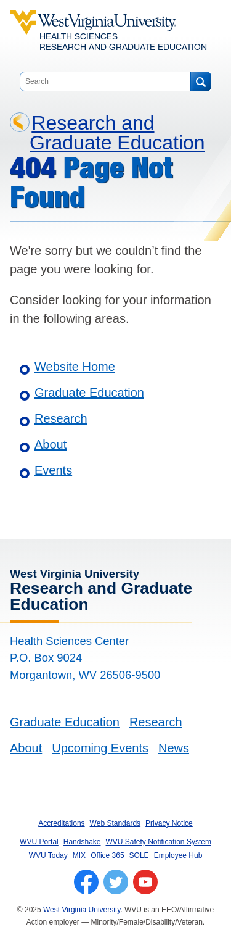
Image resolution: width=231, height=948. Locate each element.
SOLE (139, 855)
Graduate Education (89, 392)
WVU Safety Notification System (158, 842)
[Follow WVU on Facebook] (86, 882)
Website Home (74, 366)
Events (53, 470)
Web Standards (115, 823)
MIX (79, 855)
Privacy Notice (169, 823)
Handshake (82, 842)
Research (60, 418)
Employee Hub (178, 855)
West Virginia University (81, 909)
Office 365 (107, 855)
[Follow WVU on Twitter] (115, 882)
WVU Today (48, 855)
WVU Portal (39, 842)
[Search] (200, 81)
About (50, 444)
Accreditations (61, 823)
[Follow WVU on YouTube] (145, 882)
